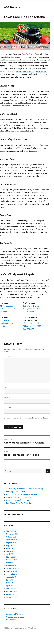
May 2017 (10, 551)
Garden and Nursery (14, 614)
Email (7, 397)
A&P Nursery (12, 7)
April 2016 (10, 586)
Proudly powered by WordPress (25, 628)
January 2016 (11, 594)
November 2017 (12, 534)
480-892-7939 (28, 329)
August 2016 (11, 577)
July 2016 (9, 580)
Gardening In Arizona (15, 617)
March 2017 (11, 557)
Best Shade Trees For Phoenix (18, 503)
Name (7, 387)
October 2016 (11, 571)
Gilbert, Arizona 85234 (32, 326)
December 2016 (12, 566)
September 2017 (12, 540)
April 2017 (10, 554)
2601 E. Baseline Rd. (31, 323)
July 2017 (9, 545)
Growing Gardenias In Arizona (19, 497)
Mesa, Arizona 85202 (31, 309)
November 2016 (12, 568)
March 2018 (11, 531)
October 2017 (11, 537)
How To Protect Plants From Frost (20, 500)
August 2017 (11, 543)
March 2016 (11, 589)
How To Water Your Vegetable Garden (21, 494)
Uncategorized (12, 620)
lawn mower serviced (25, 71)
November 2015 (12, 597)
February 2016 (11, 591)
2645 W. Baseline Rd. (31, 306)
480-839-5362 (28, 312)
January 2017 (11, 563)
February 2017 (11, 560)
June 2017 (10, 548)
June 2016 (10, 583)
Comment (8, 356)
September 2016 (12, 574)
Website (7, 407)
